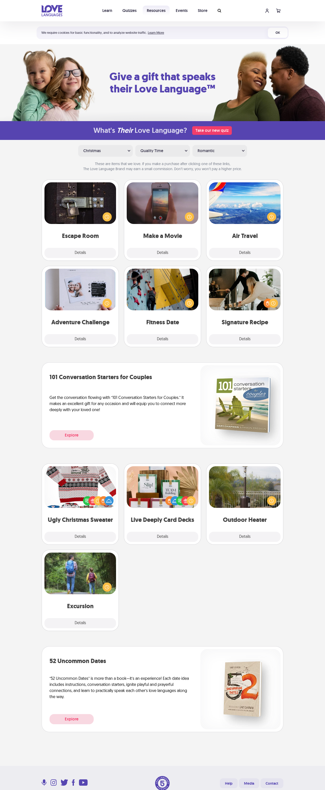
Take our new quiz (212, 130)
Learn (107, 10)
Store (202, 10)
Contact (272, 783)
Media (249, 783)
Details (80, 253)
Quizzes (129, 10)
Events (182, 10)
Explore (71, 435)
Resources (156, 10)
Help (229, 783)
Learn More (156, 32)
